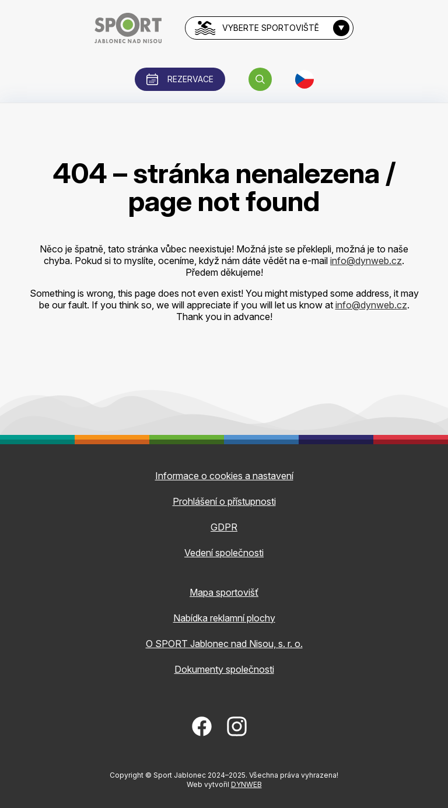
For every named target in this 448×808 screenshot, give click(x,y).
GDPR (224, 527)
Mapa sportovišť (224, 592)
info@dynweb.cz (366, 260)
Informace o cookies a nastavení (224, 476)
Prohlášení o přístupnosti (224, 501)
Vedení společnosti (224, 552)
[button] (260, 79)
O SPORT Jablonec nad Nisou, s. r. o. (224, 643)
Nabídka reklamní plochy (224, 618)
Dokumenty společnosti (224, 669)
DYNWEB (246, 784)
